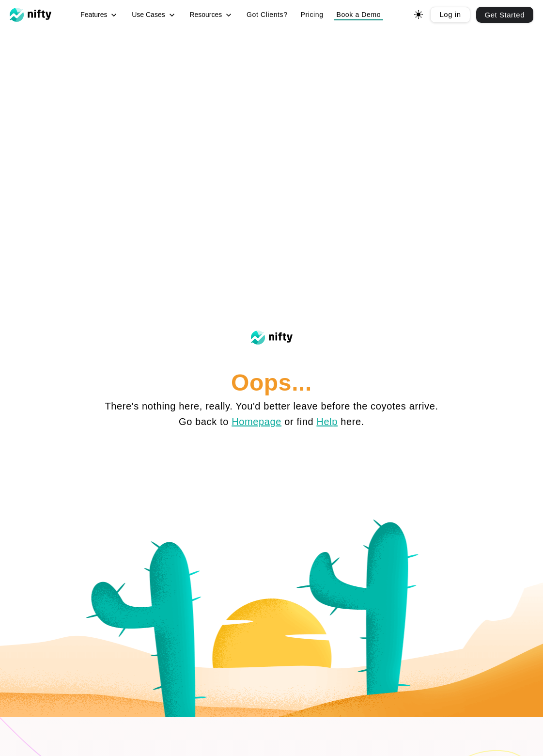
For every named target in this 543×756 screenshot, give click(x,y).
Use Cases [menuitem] (154, 15)
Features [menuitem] (99, 15)
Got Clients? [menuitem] (267, 14)
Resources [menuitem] (211, 15)
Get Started (505, 15)
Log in (450, 14)
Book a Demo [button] (358, 14)
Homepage (256, 421)
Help (327, 421)
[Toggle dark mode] (418, 14)
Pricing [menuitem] (311, 14)
